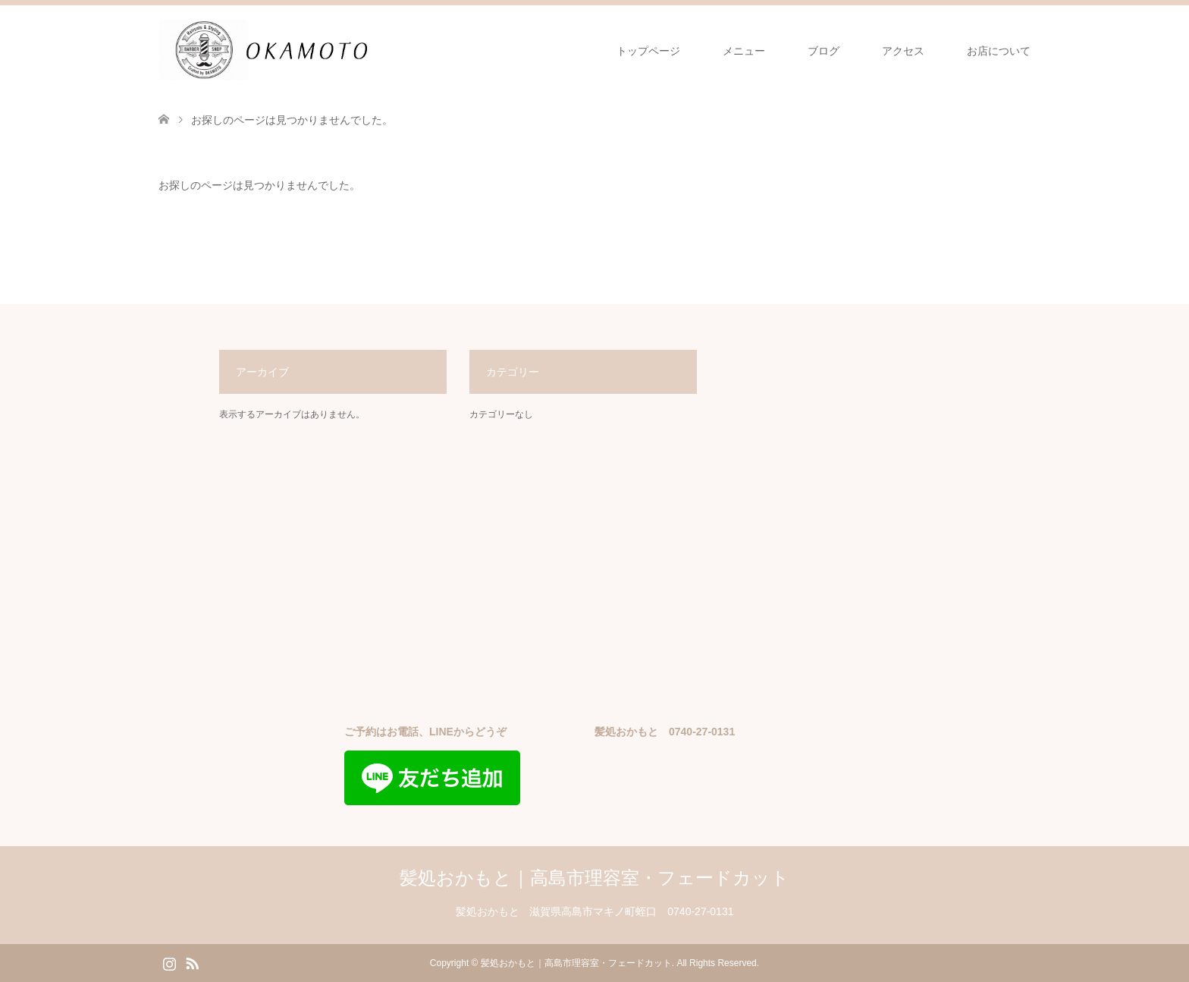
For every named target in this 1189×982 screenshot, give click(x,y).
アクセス (903, 51)
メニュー (744, 51)
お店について (999, 51)
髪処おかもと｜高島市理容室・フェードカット (594, 877)
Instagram (169, 962)
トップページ (648, 51)
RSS (192, 962)
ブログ (823, 51)
